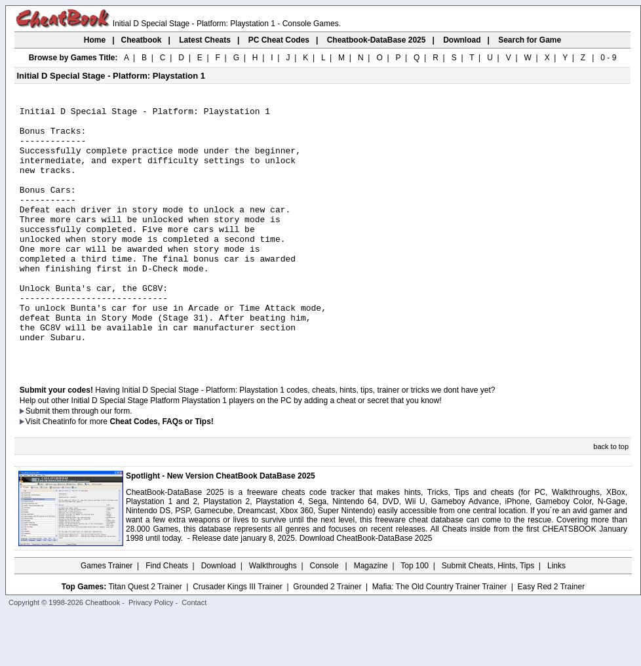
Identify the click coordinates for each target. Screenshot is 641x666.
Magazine (371, 616)
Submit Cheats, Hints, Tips (488, 616)
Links (556, 616)
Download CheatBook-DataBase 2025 (366, 589)
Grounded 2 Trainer (327, 637)
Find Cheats (167, 616)
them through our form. (92, 462)
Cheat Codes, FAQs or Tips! (161, 472)
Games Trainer (106, 616)
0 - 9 (608, 57)
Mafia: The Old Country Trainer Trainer (439, 637)
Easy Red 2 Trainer (551, 637)
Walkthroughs (273, 616)
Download (218, 616)
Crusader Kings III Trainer (237, 637)
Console (325, 616)
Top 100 (414, 616)
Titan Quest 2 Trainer (145, 637)
